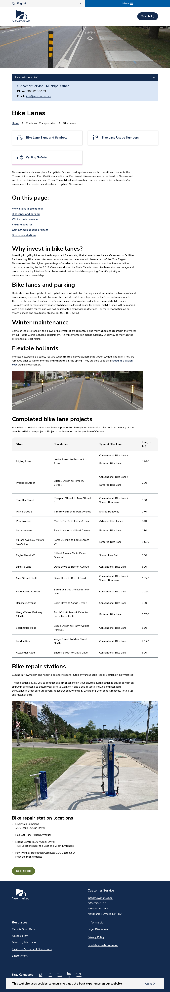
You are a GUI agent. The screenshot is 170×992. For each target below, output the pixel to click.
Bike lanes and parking (26, 214)
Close (148, 984)
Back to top (23, 871)
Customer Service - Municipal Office (43, 86)
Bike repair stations (24, 235)
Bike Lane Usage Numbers (120, 138)
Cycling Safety (36, 157)
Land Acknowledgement (103, 945)
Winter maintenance (25, 219)
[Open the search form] (147, 16)
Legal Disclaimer (98, 929)
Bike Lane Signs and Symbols (46, 138)
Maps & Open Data (23, 929)
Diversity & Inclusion (24, 942)
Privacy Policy (96, 937)
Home (15, 123)
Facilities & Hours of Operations (32, 949)
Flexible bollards (22, 224)
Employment (20, 956)
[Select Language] (42, 3)
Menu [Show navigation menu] (125, 3)
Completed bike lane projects (30, 230)
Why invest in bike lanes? (27, 209)
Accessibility (20, 936)
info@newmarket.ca (38, 96)
